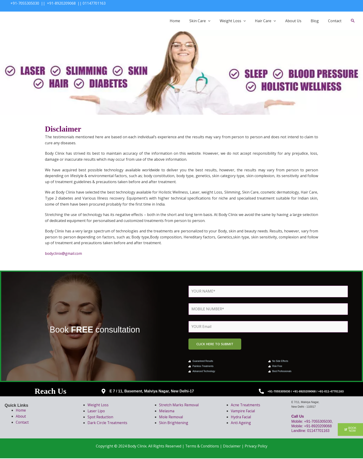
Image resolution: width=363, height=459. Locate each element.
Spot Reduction (101, 417)
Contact (334, 20)
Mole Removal (171, 417)
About (21, 416)
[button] (208, 20)
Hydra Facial (241, 417)
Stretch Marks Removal (179, 405)
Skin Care (199, 20)
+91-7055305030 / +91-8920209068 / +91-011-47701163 (305, 392)
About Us (293, 20)
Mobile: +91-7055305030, (312, 422)
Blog (315, 20)
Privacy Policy (256, 446)
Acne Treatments (246, 405)
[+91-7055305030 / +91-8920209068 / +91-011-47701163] (261, 391)
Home (175, 20)
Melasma (167, 411)
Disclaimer (232, 446)
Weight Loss (233, 20)
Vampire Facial (243, 411)
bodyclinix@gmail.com (64, 253)
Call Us (297, 417)
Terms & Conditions (202, 446)
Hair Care (265, 20)
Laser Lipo (97, 411)
